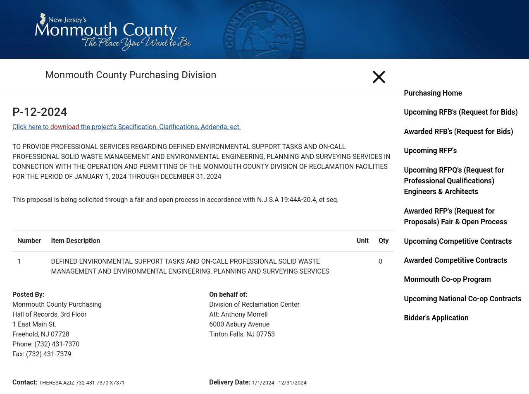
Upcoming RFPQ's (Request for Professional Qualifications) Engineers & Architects (454, 181)
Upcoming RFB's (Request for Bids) (461, 112)
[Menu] (379, 75)
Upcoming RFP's (430, 151)
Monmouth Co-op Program (447, 279)
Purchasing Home (433, 93)
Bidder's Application (436, 318)
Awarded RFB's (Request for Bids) (458, 131)
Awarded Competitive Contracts (456, 260)
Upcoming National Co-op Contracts (463, 299)
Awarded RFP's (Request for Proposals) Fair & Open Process (456, 216)
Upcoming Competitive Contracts (458, 241)
